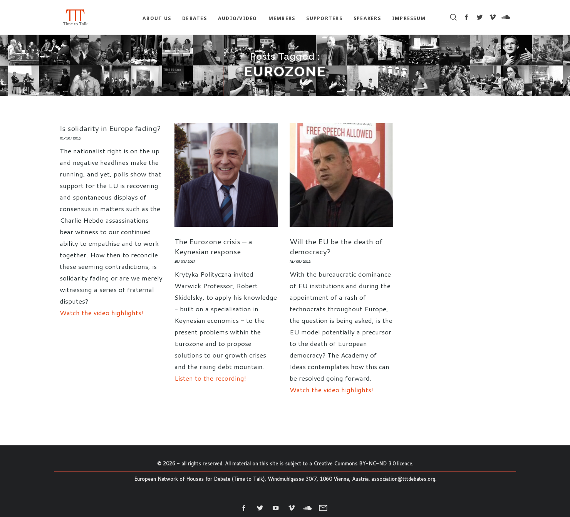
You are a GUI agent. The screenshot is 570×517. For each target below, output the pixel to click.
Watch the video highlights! (101, 312)
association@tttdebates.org (403, 478)
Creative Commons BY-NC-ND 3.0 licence (363, 463)
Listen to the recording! (210, 378)
